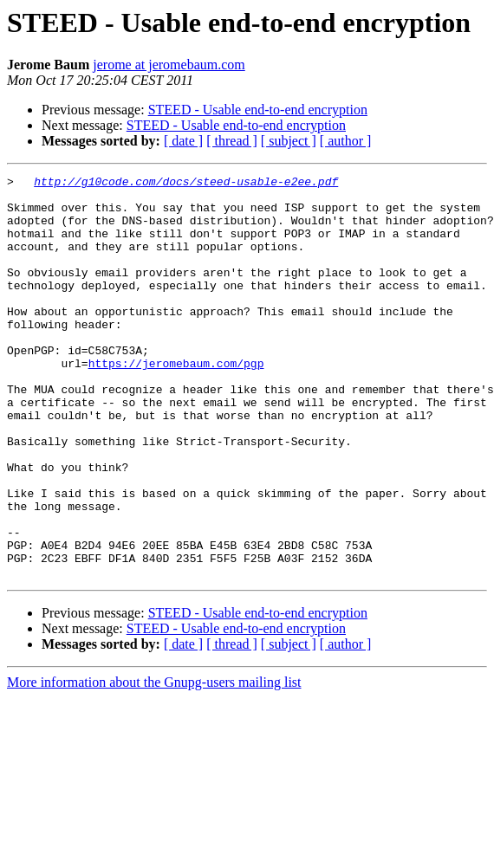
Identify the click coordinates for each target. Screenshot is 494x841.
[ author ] (346, 140)
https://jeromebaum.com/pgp (176, 402)
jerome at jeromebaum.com (168, 64)
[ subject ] (288, 140)
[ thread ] (231, 140)
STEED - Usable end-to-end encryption (257, 109)
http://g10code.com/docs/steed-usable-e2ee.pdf (186, 183)
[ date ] (183, 140)
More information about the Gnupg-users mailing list (154, 762)
